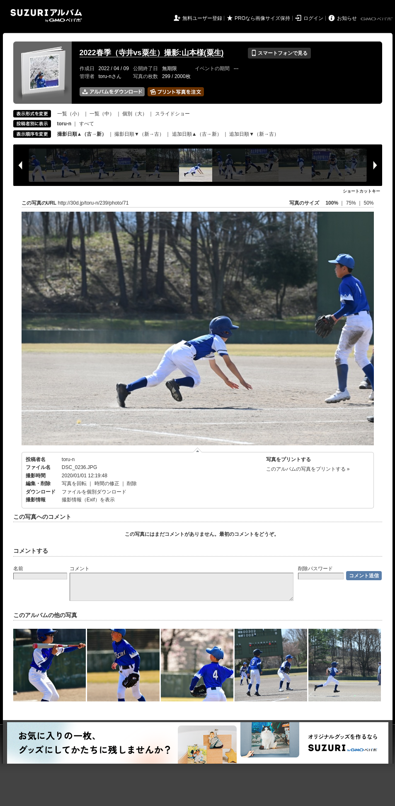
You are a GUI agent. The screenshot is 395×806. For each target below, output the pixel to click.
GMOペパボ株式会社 (377, 19)
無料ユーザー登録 (202, 18)
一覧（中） (102, 114)
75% (351, 203)
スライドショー (172, 114)
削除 (132, 483)
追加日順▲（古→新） (197, 134)
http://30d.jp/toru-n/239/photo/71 (93, 203)
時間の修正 (107, 483)
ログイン (313, 18)
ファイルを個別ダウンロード (94, 492)
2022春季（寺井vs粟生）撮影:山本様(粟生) (152, 53)
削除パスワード (315, 569)
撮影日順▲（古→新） (82, 134)
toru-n (68, 459)
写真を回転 (74, 483)
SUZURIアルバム (46, 15)
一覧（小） (69, 114)
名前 (18, 569)
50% (368, 203)
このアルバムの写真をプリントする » (308, 469)
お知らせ (347, 18)
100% (331, 203)
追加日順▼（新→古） (254, 134)
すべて (86, 124)
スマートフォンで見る (279, 53)
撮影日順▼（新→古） (139, 134)
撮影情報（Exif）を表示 (88, 500)
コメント (80, 569)
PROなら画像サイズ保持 (262, 18)
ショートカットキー (361, 191)
